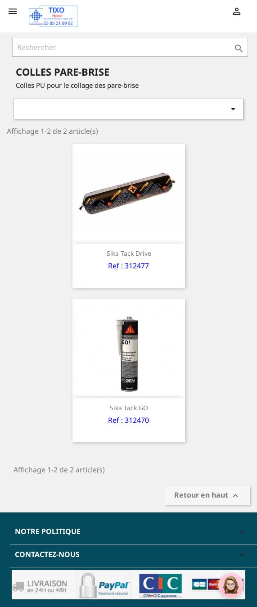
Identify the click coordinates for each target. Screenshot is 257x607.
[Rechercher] (130, 47)
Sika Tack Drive (129, 253)
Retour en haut (207, 496)
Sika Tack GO (129, 407)
